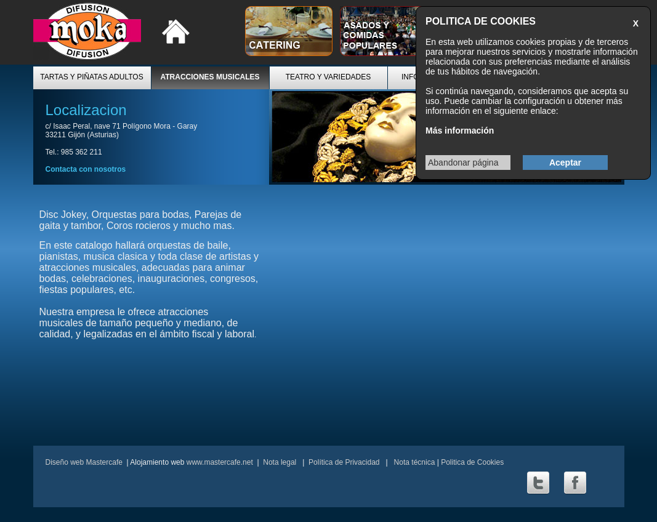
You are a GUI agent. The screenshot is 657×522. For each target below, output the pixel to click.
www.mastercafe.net (220, 462)
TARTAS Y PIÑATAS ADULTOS (91, 77)
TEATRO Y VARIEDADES (328, 77)
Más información (459, 130)
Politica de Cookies (472, 462)
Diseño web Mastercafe (84, 462)
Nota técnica (413, 462)
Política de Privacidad (343, 462)
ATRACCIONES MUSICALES (209, 77)
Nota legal (279, 462)
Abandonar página (463, 162)
